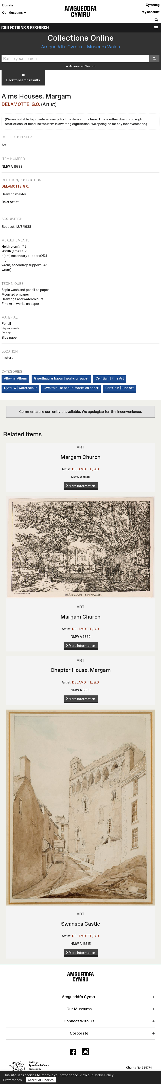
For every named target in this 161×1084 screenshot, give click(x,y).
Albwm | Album (15, 378)
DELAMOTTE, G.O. (21, 104)
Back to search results (23, 77)
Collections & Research (25, 28)
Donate (7, 5)
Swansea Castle (80, 924)
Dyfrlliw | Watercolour (20, 388)
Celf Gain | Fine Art (110, 378)
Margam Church (80, 457)
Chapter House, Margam (81, 670)
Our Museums (14, 13)
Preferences (12, 1080)
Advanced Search (81, 66)
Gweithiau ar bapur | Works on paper (61, 378)
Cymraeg (152, 5)
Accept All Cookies (41, 1080)
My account (150, 12)
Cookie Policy (103, 1075)
